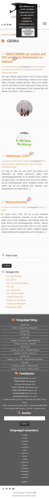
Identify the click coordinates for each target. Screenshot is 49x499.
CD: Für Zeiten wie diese (17, 283)
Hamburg (38, 164)
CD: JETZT (11, 280)
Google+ (25, 444)
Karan (21, 161)
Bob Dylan (25, 362)
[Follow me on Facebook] (8, 25)
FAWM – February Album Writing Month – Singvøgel (19, 405)
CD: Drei (10, 286)
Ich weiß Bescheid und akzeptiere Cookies (28, 32)
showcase (25, 477)
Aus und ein (32, 378)
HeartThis (25, 453)
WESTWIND (13, 73)
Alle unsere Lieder (14, 307)
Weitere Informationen (26, 27)
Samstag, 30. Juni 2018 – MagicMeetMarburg (25, 340)
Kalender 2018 (25, 347)
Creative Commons (15, 297)
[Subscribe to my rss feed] (3, 25)
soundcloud (24, 447)
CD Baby (25, 435)
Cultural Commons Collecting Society (23, 70)
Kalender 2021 (25, 331)
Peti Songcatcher (9, 408)
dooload (24, 465)
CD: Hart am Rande (15, 293)
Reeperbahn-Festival (9, 167)
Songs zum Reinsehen (16, 303)
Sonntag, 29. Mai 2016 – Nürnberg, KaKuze (25, 369)
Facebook (25, 441)
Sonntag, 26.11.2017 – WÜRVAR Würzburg (25, 350)
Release (5, 73)
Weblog (16, 67)
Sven (4, 399)
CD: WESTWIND (14, 276)
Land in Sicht (25, 337)
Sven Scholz (18, 384)
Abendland (32, 381)
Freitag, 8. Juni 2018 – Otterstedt (25, 343)
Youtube (24, 438)
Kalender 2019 (25, 334)
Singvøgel (21, 492)
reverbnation (25, 474)
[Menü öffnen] (45, 24)
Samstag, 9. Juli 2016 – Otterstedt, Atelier (25, 365)
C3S (33, 67)
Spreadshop (25, 471)
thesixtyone (24, 468)
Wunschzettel (16, 202)
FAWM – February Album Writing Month (25, 328)
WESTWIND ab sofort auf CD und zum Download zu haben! (24, 57)
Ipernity (24, 456)
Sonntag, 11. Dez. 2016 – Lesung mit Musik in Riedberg (25, 359)
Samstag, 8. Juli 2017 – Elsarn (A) (25, 353)
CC (37, 67)
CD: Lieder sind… (14, 290)
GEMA (39, 70)
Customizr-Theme (30, 496)
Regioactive (24, 462)
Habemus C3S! (18, 156)
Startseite (5, 35)
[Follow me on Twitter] (5, 25)
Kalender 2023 (25, 325)
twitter (25, 450)
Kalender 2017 (25, 356)
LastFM (24, 459)
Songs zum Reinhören (16, 300)
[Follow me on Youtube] (10, 25)
